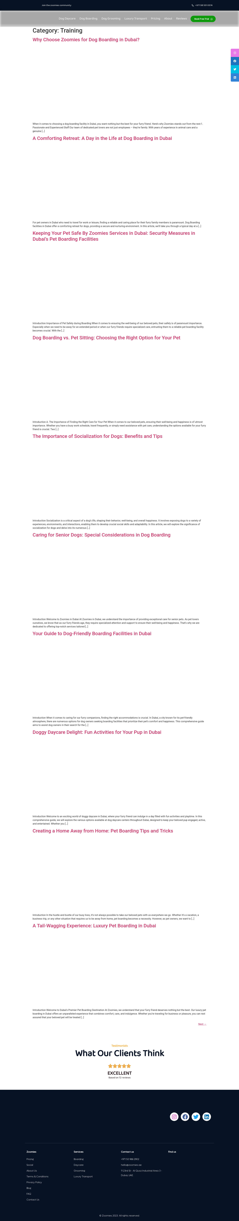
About (168, 18)
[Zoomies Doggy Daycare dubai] (190, 1169)
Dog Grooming (110, 18)
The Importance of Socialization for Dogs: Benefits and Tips (97, 436)
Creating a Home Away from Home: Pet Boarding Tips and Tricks (103, 831)
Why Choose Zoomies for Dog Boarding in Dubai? (86, 39)
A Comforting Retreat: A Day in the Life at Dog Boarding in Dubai (102, 138)
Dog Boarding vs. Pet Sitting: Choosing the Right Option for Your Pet (106, 338)
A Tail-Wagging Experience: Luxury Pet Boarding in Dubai (94, 926)
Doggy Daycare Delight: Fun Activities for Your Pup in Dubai (97, 732)
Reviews (181, 18)
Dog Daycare (67, 18)
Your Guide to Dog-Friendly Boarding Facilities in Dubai (92, 633)
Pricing (155, 18)
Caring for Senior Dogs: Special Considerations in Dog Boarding (102, 535)
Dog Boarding (88, 18)
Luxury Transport (135, 18)
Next (202, 1024)
